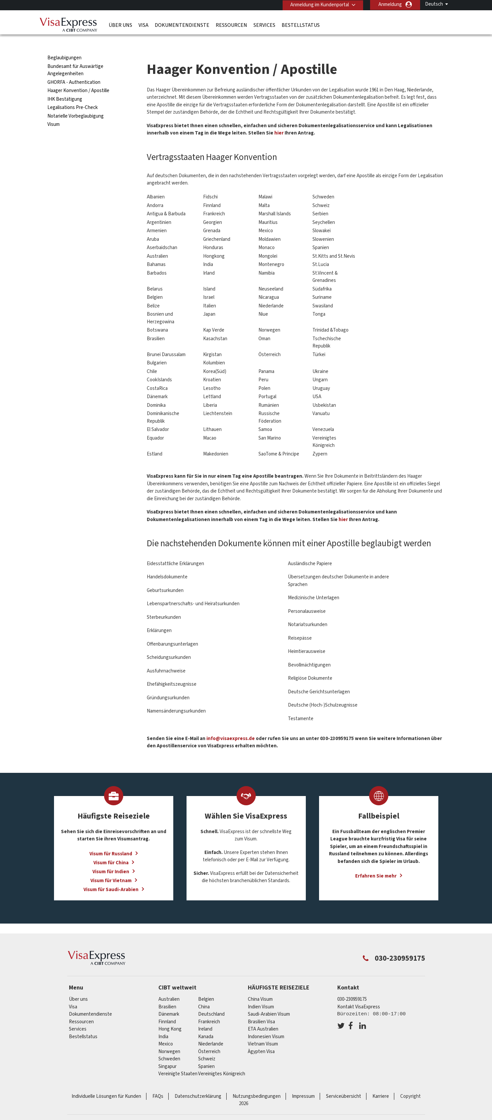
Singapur (167, 1052)
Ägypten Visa (261, 1038)
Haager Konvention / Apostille (78, 77)
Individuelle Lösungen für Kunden (106, 1082)
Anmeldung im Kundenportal (319, 4)
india (163, 1023)
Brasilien (167, 993)
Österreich (209, 1038)
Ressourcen (231, 24)
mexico (165, 1030)
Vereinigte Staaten (177, 1060)
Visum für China (111, 849)
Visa (143, 24)
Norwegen (169, 1038)
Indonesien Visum (266, 1023)
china (204, 993)
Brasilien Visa (261, 1008)
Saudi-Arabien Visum (269, 1000)
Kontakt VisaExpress (358, 993)
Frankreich (209, 1008)
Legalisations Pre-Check (72, 94)
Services (264, 24)
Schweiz (206, 1045)
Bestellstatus (301, 24)
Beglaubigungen (64, 44)
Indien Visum (261, 993)
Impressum (303, 1082)
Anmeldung (390, 4)
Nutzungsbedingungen (257, 1082)
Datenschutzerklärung (198, 1082)
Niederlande (210, 1030)
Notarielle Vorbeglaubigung (75, 102)
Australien (169, 986)
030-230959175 (352, 986)
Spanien (206, 1052)
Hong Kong (170, 1015)
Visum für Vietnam (111, 867)
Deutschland (211, 1000)
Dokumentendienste (182, 24)
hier (279, 119)
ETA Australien (263, 1015)
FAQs (157, 1082)
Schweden (169, 1045)
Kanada (205, 1023)
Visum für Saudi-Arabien (110, 876)
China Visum (260, 986)
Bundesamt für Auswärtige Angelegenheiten (75, 56)
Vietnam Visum (263, 1030)
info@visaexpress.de (230, 724)
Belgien (206, 986)
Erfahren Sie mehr (376, 862)
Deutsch (434, 4)
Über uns (120, 24)
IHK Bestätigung (64, 85)
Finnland (167, 1008)
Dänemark (168, 1000)
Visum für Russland (110, 840)
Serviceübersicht (343, 1082)
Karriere (380, 1082)
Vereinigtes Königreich (221, 1060)
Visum (53, 111)
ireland (205, 1015)
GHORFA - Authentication (73, 68)
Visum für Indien (110, 858)
